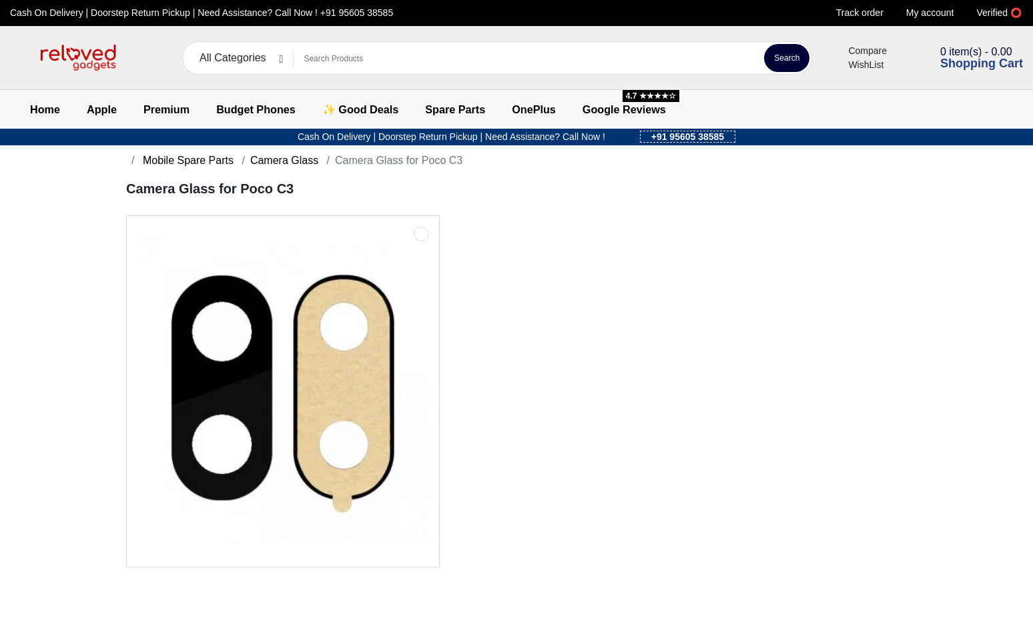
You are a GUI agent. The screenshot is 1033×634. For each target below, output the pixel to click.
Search (786, 58)
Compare (859, 50)
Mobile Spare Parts (186, 160)
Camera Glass (284, 160)
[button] (18, 58)
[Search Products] (526, 59)
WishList (858, 64)
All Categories (233, 57)
